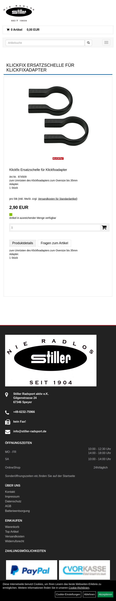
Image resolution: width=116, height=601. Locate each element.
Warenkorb (12, 526)
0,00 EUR (23, 29)
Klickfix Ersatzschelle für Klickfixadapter (38, 170)
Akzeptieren (105, 594)
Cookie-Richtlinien (79, 587)
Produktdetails (22, 243)
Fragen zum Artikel (54, 243)
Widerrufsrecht (14, 541)
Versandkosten (14, 536)
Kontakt (10, 491)
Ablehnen (89, 594)
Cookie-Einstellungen (68, 594)
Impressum (12, 496)
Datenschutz (13, 501)
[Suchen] (88, 43)
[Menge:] (55, 227)
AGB (8, 506)
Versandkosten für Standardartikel (57, 198)
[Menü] (106, 42)
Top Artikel (12, 531)
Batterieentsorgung (17, 510)
